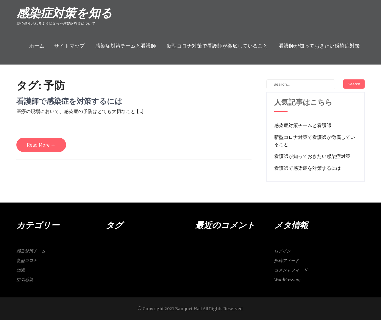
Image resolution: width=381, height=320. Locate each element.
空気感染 (24, 279)
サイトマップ (69, 45)
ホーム (36, 45)
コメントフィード (290, 270)
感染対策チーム (31, 251)
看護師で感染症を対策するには (69, 101)
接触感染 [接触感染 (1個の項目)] (154, 250)
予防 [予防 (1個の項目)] (109, 250)
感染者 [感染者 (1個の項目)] (142, 250)
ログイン (282, 251)
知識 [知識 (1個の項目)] (116, 258)
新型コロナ (26, 260)
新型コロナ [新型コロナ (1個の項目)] (170, 250)
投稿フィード (286, 260)
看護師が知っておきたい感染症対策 (319, 45)
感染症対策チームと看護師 (125, 45)
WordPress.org (287, 279)
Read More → (41, 145)
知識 (20, 270)
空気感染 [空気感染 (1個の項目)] (127, 258)
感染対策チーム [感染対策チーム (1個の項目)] (124, 250)
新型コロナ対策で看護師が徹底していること (217, 45)
